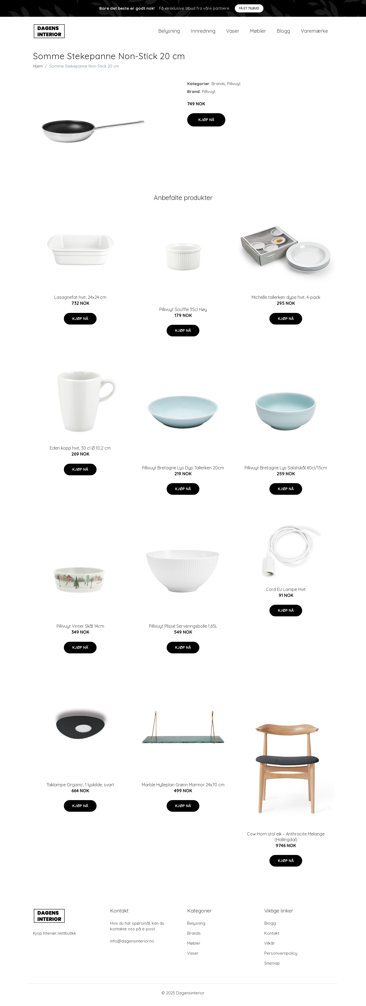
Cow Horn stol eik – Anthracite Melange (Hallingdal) (286, 840)
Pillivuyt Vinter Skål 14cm (80, 630)
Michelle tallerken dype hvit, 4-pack (286, 301)
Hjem (38, 69)
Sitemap (272, 967)
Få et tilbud (249, 8)
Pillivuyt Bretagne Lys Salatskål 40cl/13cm (286, 471)
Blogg (283, 33)
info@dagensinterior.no (132, 944)
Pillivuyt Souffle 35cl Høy (183, 313)
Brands (218, 87)
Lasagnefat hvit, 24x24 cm (80, 301)
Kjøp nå (206, 123)
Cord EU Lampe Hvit (286, 593)
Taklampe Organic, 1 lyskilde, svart (80, 788)
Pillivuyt (233, 87)
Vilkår (269, 947)
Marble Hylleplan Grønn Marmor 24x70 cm (183, 788)
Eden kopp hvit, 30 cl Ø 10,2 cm (80, 451)
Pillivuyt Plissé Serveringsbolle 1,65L (183, 630)
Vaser (232, 33)
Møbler (258, 33)
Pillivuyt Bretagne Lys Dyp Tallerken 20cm (183, 471)
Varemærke (314, 33)
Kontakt (271, 937)
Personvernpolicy (280, 957)
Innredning (203, 33)
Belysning (169, 33)
